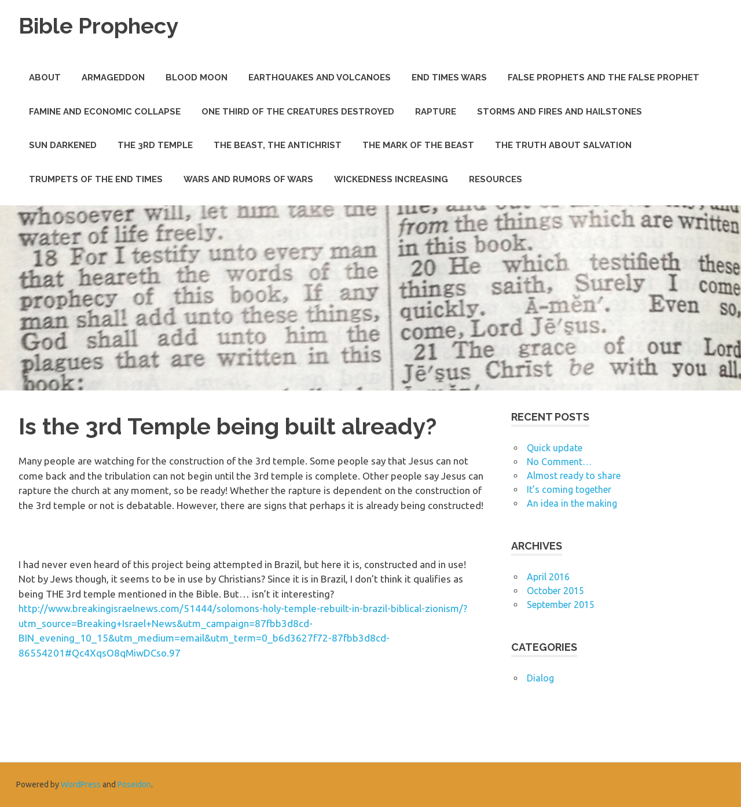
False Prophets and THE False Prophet (603, 77)
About (45, 77)
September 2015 (561, 604)
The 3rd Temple (155, 145)
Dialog (540, 678)
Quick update (554, 448)
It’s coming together (569, 489)
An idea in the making (572, 503)
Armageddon (113, 77)
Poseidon (134, 784)
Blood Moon (197, 77)
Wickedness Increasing (391, 179)
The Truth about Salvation (563, 145)
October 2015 (555, 590)
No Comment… (559, 461)
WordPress (81, 784)
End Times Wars (449, 77)
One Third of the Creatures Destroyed (297, 111)
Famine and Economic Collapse (105, 111)
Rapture (435, 111)
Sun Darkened (63, 145)
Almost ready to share (574, 475)
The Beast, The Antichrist (278, 145)
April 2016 (548, 577)
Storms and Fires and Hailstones (559, 111)
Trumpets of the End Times (96, 179)
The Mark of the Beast (418, 145)
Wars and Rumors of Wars (248, 179)
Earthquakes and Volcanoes (319, 77)
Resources (495, 179)
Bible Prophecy (98, 26)
